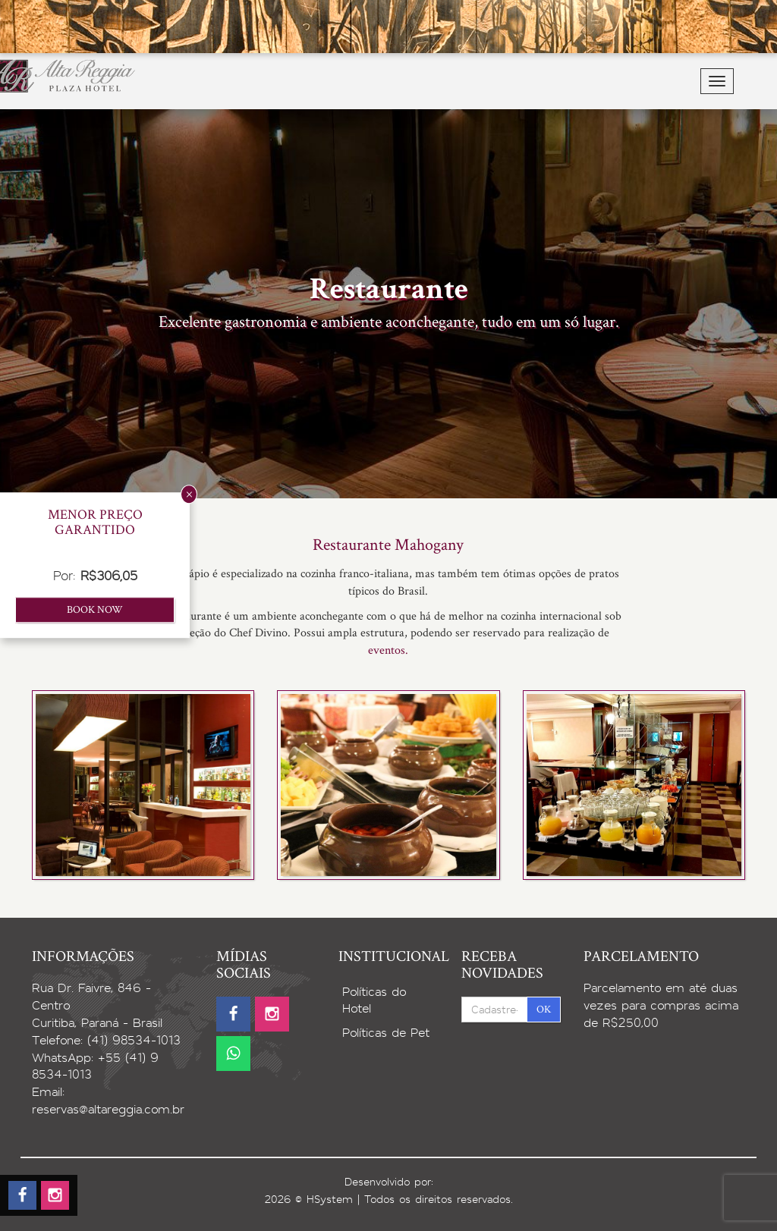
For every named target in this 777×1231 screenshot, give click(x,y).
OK (543, 1009)
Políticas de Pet (385, 1032)
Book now (95, 610)
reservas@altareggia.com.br (108, 1109)
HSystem (330, 1199)
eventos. (388, 650)
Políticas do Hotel (374, 1000)
